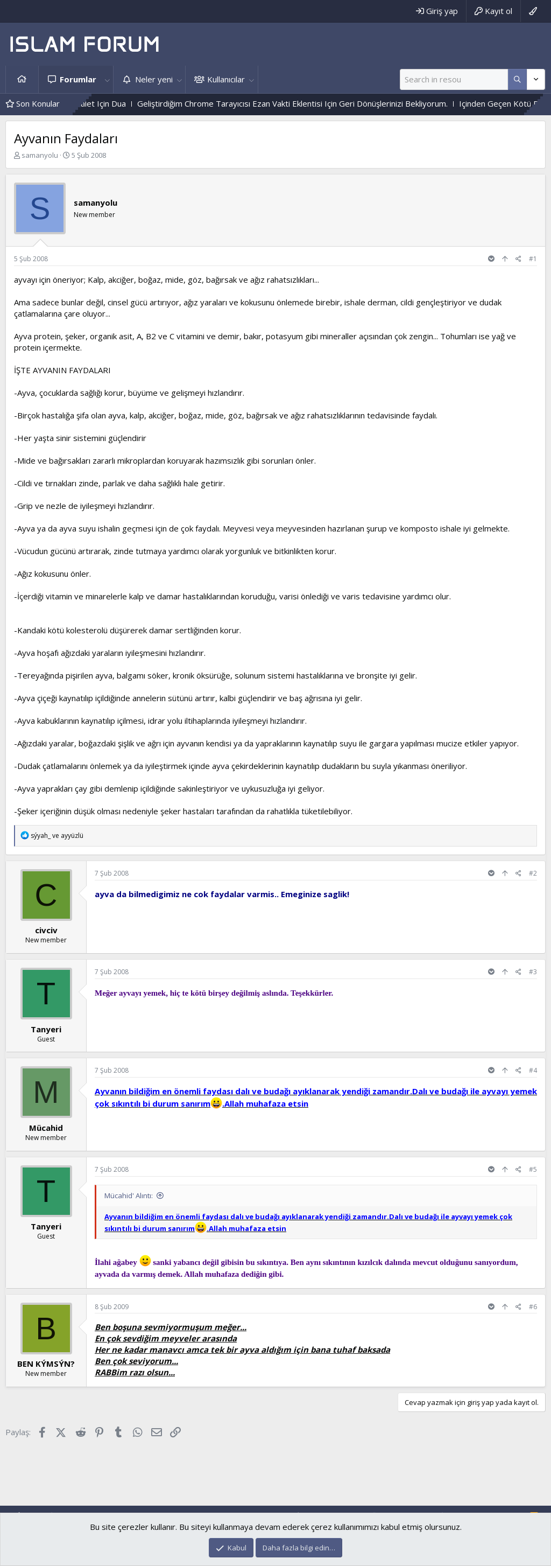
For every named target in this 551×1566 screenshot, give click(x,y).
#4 (533, 1070)
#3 (533, 971)
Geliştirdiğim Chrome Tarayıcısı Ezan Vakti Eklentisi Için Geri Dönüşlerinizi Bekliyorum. (330, 103)
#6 (533, 1306)
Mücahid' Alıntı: (128, 1195)
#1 (533, 258)
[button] (107, 79)
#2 (533, 873)
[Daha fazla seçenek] (517, 79)
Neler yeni (154, 79)
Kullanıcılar (226, 79)
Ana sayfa (22, 79)
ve (57, 835)
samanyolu (40, 155)
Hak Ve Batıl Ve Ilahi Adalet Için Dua (98, 103)
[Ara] (454, 79)
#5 (533, 1169)
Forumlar (78, 79)
